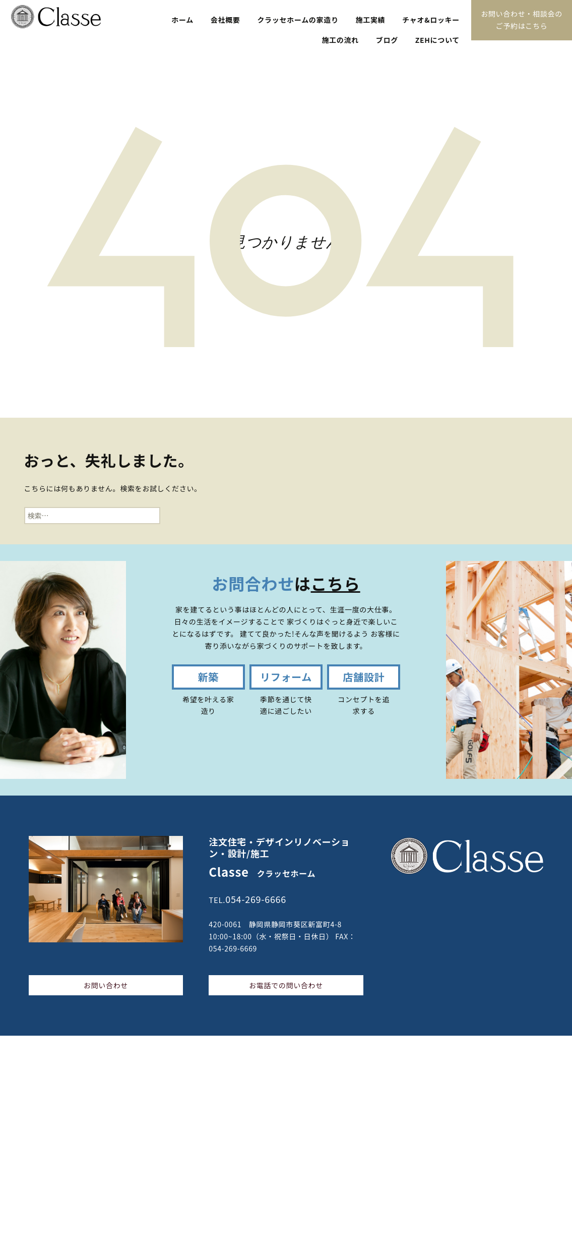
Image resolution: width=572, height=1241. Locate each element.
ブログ (387, 40)
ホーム (182, 20)
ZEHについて (437, 40)
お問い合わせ (106, 985)
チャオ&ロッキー (431, 20)
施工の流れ (340, 40)
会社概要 (225, 20)
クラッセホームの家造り (297, 20)
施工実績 (371, 20)
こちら (335, 583)
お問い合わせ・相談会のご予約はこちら (521, 20)
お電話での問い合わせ (286, 985)
